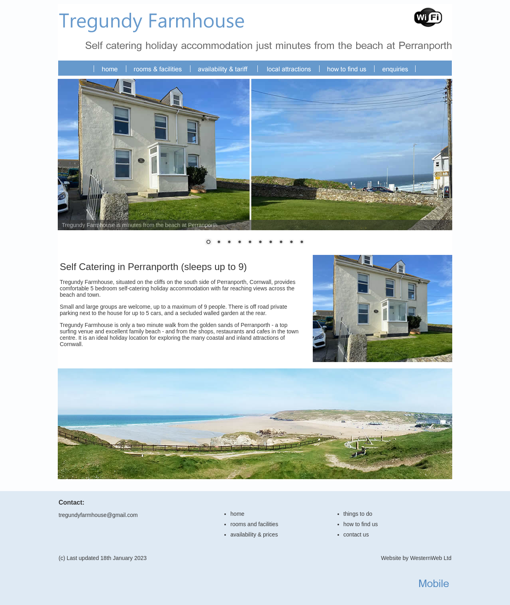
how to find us (360, 524)
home (237, 514)
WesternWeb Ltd (430, 558)
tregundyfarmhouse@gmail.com (98, 515)
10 (301, 242)
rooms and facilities (254, 524)
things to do (357, 514)
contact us (356, 534)
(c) (62, 558)
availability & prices (254, 534)
